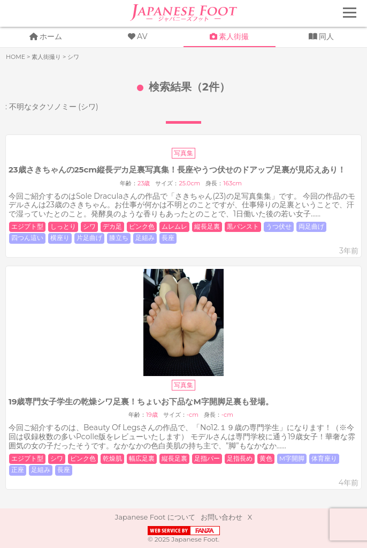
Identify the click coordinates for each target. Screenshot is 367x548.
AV (142, 36)
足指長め (240, 458)
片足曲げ (89, 238)
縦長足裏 (207, 226)
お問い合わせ (221, 517)
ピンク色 (142, 226)
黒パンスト (243, 226)
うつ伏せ (279, 226)
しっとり (63, 226)
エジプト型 (27, 226)
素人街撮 (234, 36)
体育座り (324, 458)
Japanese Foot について (155, 517)
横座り (60, 238)
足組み (145, 238)
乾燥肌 (112, 458)
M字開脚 (291, 458)
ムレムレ (174, 226)
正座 (17, 470)
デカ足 (112, 226)
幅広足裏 (142, 458)
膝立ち (118, 238)
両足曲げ (311, 226)
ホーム (51, 36)
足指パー (207, 458)
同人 (326, 36)
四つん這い (27, 238)
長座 (168, 238)
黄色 (265, 458)
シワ (89, 226)
